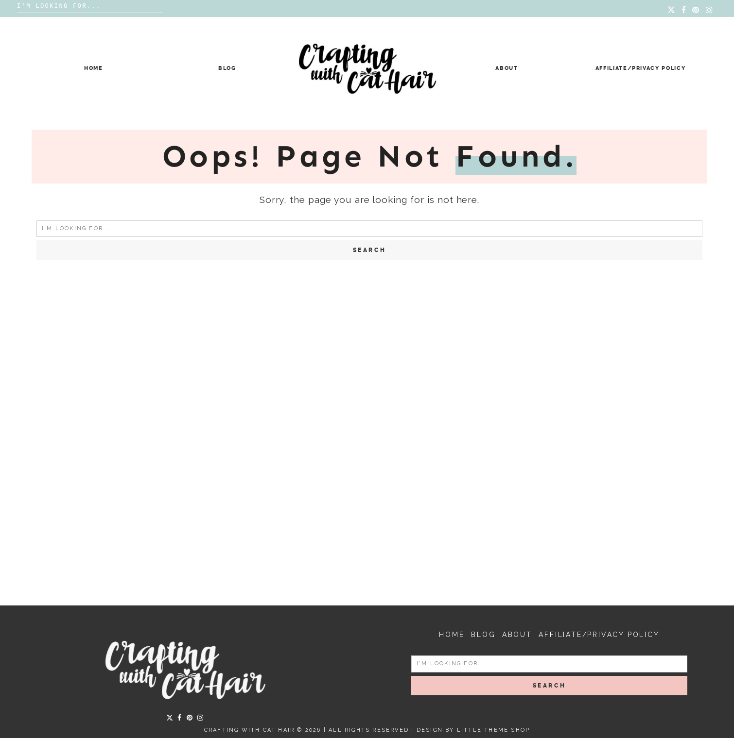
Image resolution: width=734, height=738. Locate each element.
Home (93, 68)
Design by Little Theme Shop (473, 730)
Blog (227, 68)
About (506, 68)
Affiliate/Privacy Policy (640, 68)
